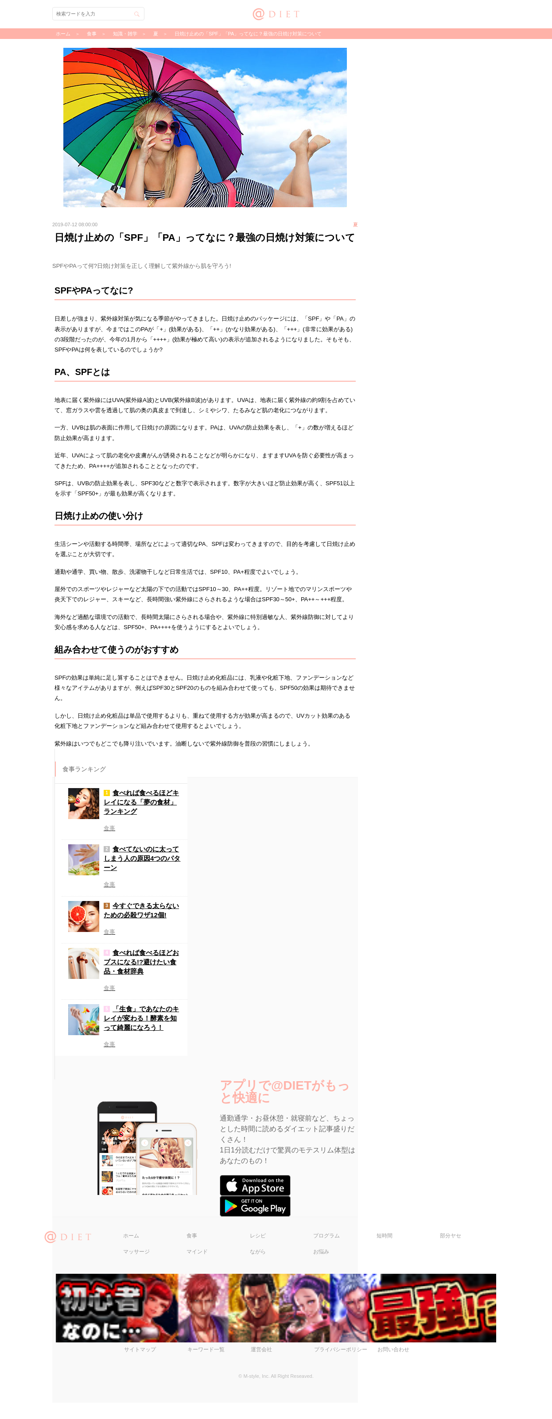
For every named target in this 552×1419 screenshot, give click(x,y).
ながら (258, 1267)
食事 (192, 1252)
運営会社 (261, 1366)
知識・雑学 (125, 33)
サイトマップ (140, 1366)
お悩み (321, 1267)
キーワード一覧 (206, 1366)
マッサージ (136, 1267)
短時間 (385, 1252)
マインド (197, 1267)
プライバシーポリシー (340, 1366)
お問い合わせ (393, 1366)
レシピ (258, 1252)
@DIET (276, 13)
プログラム (326, 1252)
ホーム (131, 1252)
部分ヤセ (450, 1252)
